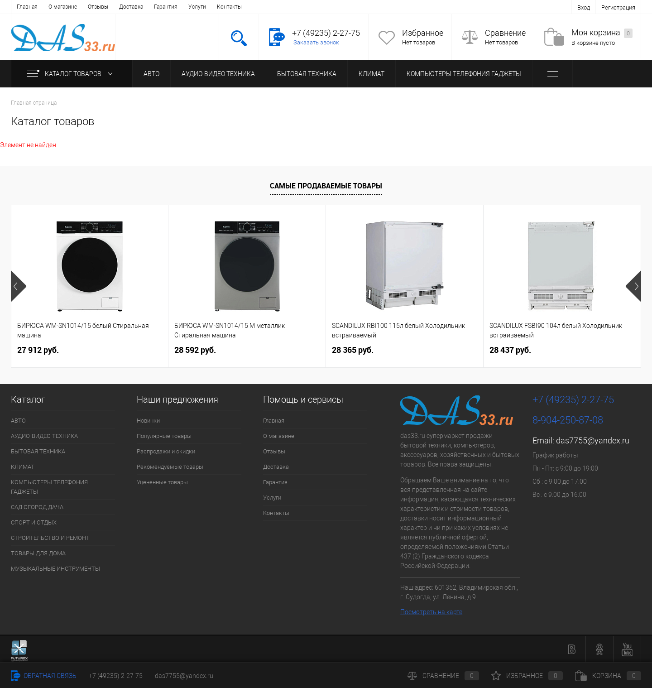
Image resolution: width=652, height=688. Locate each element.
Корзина (608, 675)
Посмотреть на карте (431, 612)
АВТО (151, 73)
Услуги (197, 7)
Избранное (422, 33)
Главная (27, 7)
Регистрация (618, 7)
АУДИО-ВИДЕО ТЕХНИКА (218, 73)
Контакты (229, 7)
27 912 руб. (38, 350)
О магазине (62, 7)
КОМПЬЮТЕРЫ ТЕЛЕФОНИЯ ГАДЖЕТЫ (464, 73)
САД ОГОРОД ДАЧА (37, 507)
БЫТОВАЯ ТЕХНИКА (306, 73)
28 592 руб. (195, 350)
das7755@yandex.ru (592, 440)
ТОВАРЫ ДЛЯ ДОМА (38, 553)
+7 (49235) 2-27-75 (116, 675)
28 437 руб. (510, 350)
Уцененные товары (162, 482)
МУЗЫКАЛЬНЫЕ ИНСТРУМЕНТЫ (55, 568)
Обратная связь (44, 675)
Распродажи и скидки (166, 451)
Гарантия (165, 7)
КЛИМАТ (371, 73)
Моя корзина (602, 33)
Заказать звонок (316, 42)
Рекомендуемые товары (170, 466)
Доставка (131, 7)
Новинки (148, 420)
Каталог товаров (72, 74)
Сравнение (505, 33)
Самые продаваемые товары (326, 186)
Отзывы (98, 7)
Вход (583, 7)
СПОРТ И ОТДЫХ (34, 522)
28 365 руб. (353, 350)
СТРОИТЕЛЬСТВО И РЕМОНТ (50, 537)
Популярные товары (164, 436)
